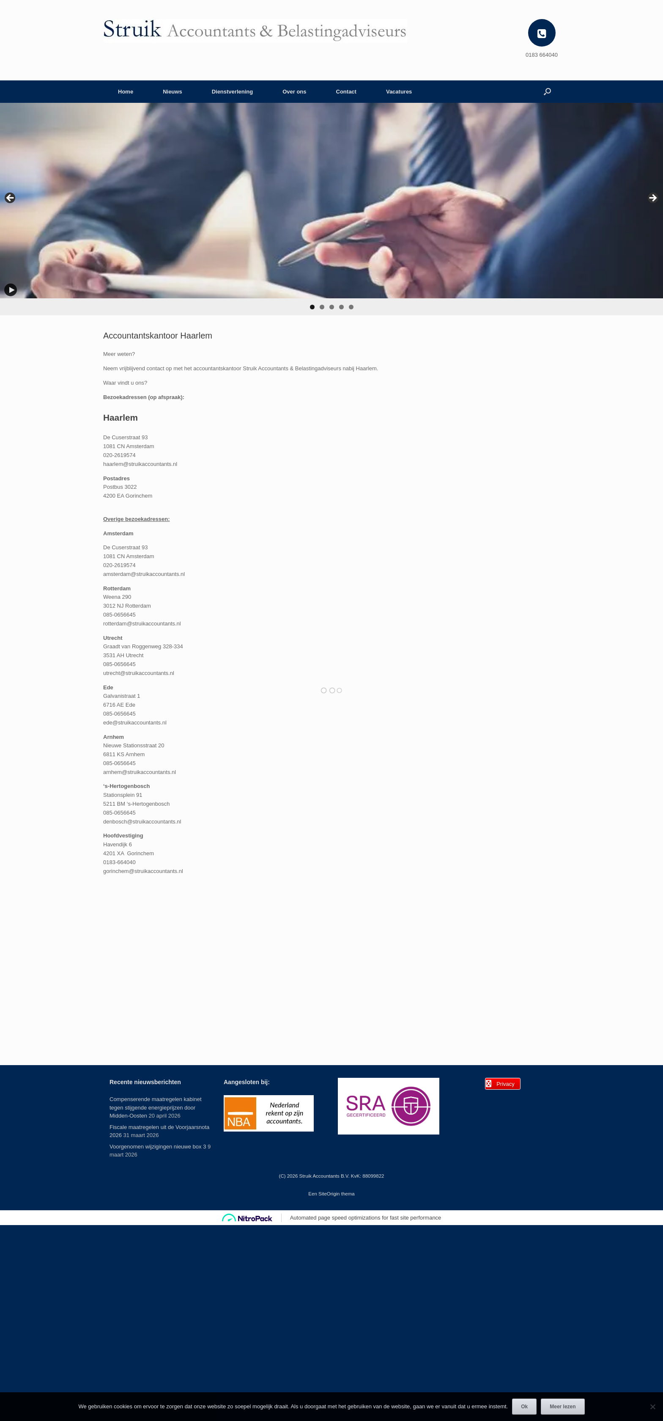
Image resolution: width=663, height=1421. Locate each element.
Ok (524, 1407)
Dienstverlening (232, 91)
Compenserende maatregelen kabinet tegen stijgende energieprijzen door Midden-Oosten (156, 1107)
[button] (547, 91)
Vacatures (399, 91)
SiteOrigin (329, 1193)
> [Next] (652, 198)
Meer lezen (562, 1407)
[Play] (10, 290)
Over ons (294, 91)
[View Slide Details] (331, 201)
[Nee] (652, 1406)
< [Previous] (10, 198)
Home (125, 91)
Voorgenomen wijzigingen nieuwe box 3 (158, 1146)
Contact (346, 91)
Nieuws (172, 91)
